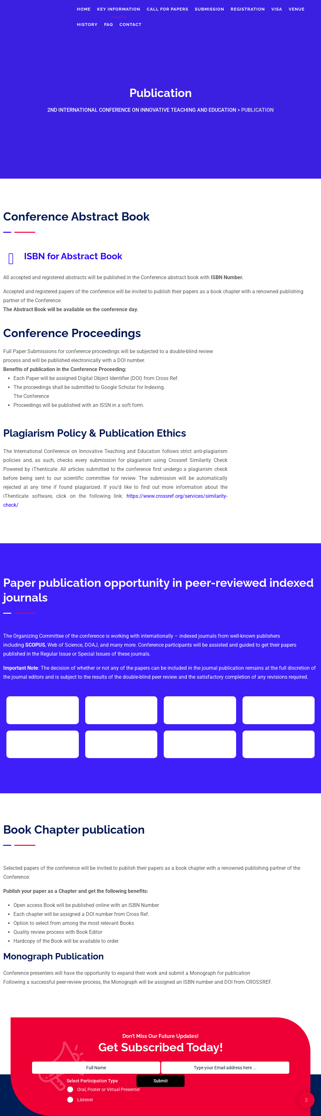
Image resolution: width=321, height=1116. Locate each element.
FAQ (108, 24)
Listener (85, 1099)
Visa (276, 9)
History (87, 24)
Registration (248, 9)
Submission (209, 9)
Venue (297, 9)
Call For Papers (167, 9)
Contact (130, 24)
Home (84, 9)
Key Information (118, 9)
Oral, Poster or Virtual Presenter (108, 1089)
